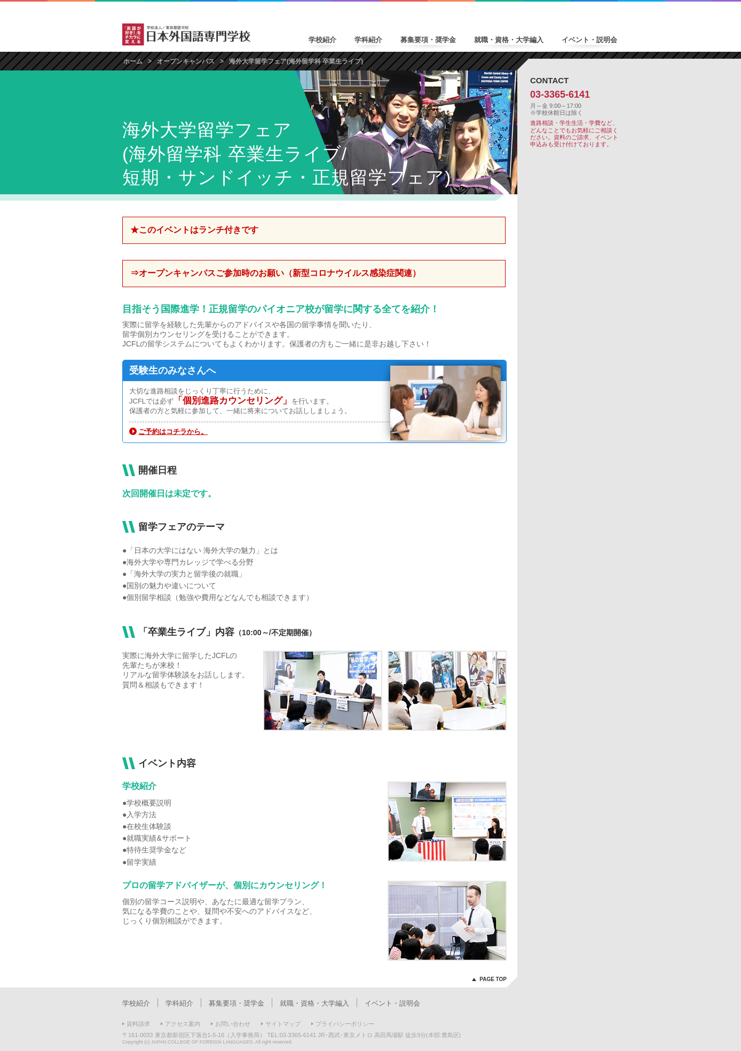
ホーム (133, 61)
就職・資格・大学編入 (508, 40)
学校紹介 (322, 40)
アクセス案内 (182, 1024)
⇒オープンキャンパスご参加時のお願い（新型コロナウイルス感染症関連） (275, 273)
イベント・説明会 (589, 40)
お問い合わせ (232, 1024)
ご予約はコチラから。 (173, 432)
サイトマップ (283, 1024)
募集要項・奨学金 (428, 40)
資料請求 (138, 1024)
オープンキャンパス (186, 61)
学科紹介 (368, 40)
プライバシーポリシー (345, 1024)
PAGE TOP (493, 979)
